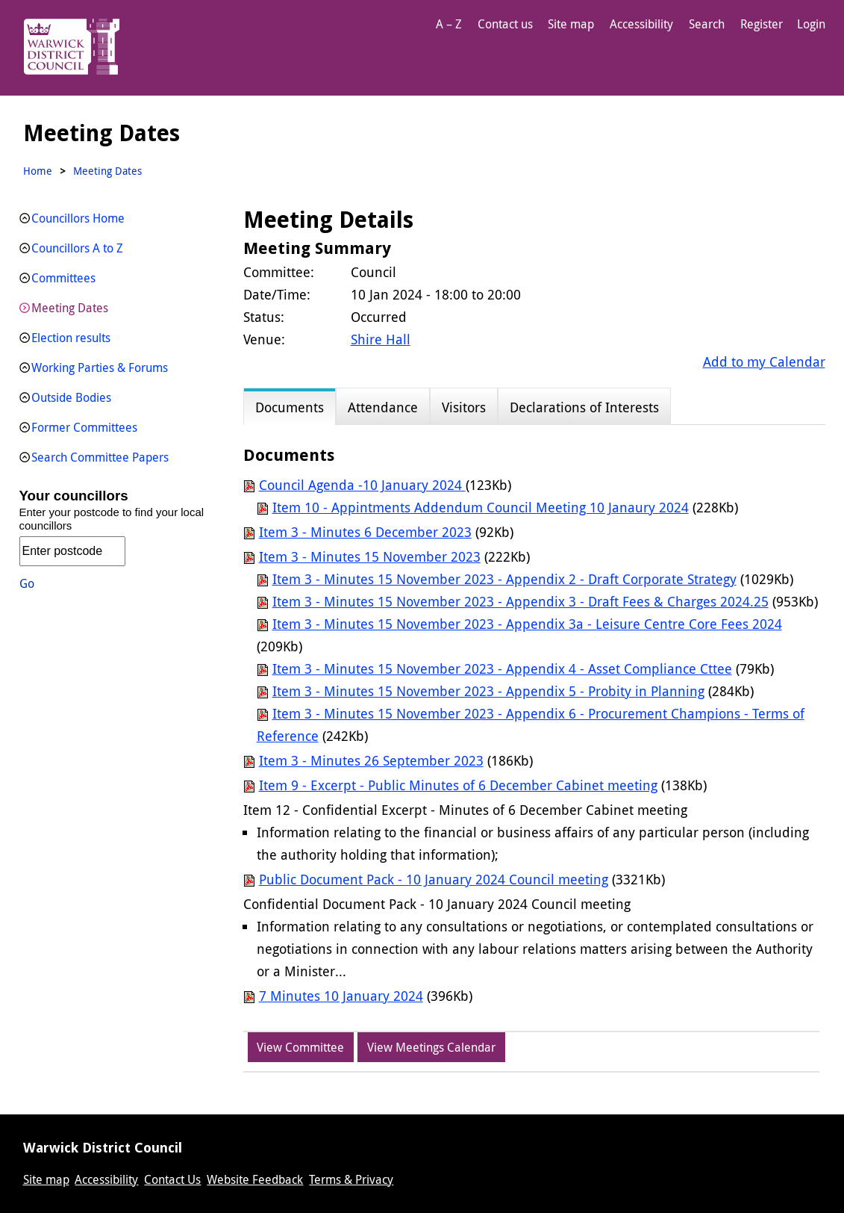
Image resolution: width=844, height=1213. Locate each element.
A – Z (449, 24)
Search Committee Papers (100, 457)
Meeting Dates (69, 308)
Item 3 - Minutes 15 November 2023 (370, 556)
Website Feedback (255, 1179)
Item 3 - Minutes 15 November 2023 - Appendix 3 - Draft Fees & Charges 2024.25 (520, 601)
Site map (571, 24)
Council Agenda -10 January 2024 (362, 485)
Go (26, 583)
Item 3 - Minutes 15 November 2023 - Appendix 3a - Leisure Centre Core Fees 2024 (527, 624)
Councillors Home (78, 218)
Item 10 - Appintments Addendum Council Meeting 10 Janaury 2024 (480, 507)
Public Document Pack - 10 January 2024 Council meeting (433, 879)
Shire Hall (380, 339)
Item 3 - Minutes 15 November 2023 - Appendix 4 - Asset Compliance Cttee (502, 668)
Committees (63, 278)
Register (761, 24)
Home (37, 171)
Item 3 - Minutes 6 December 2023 (365, 532)
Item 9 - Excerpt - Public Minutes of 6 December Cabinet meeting (458, 785)
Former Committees (84, 427)
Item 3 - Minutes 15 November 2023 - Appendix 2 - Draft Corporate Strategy (504, 579)
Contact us (505, 24)
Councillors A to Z (77, 248)
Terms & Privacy (351, 1179)
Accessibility (641, 24)
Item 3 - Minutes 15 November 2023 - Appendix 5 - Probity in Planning (488, 691)
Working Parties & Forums (99, 367)
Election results (70, 337)
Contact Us (172, 1179)
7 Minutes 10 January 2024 (341, 996)
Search (707, 24)
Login (811, 24)
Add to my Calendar (764, 361)
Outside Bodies (71, 397)
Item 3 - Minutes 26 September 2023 (371, 760)
